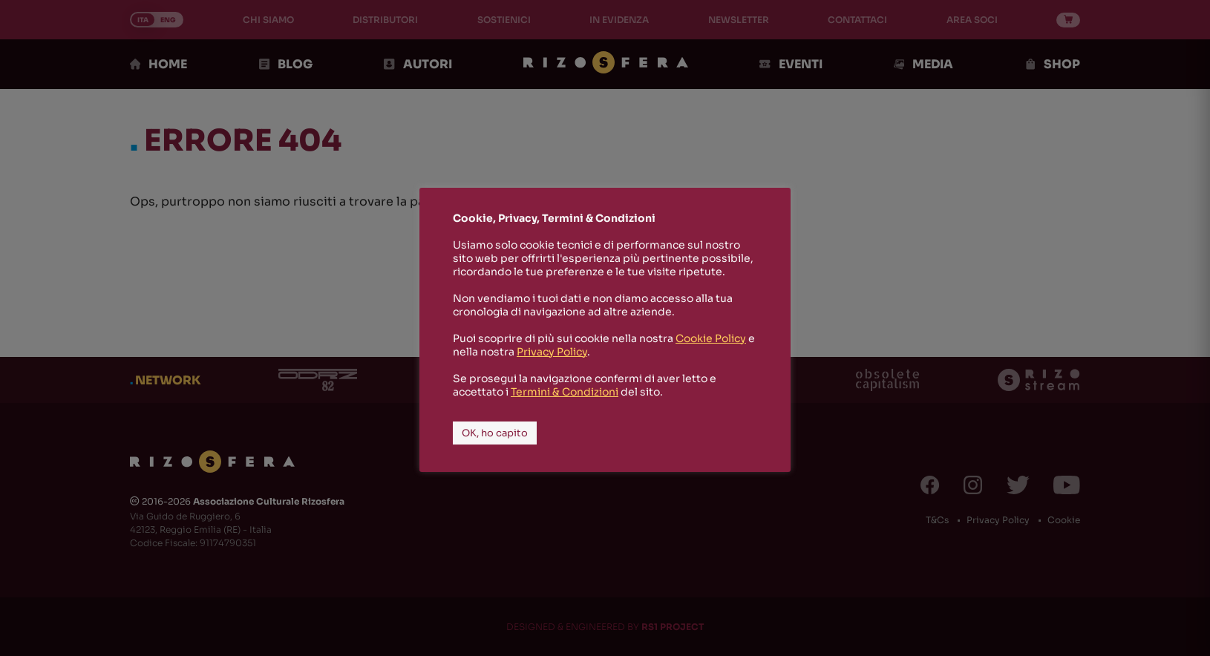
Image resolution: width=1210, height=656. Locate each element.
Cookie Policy (711, 338)
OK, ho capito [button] (495, 433)
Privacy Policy (552, 351)
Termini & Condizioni (564, 391)
